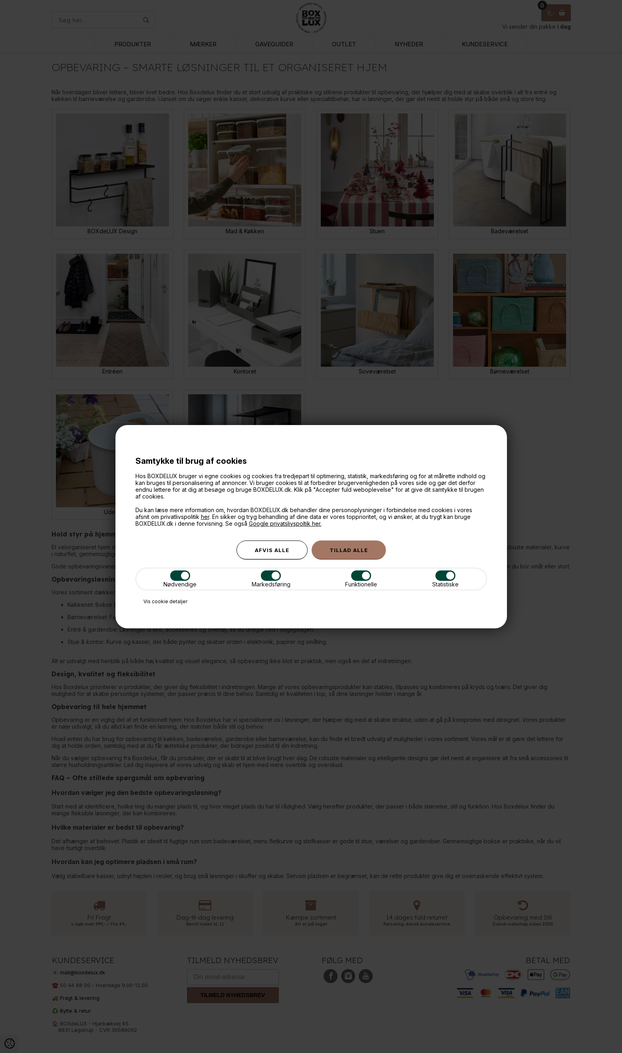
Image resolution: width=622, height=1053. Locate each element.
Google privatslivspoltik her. (285, 523)
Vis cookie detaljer (165, 601)
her (205, 516)
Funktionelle (361, 579)
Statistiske (445, 579)
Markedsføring (271, 579)
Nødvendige (180, 579)
